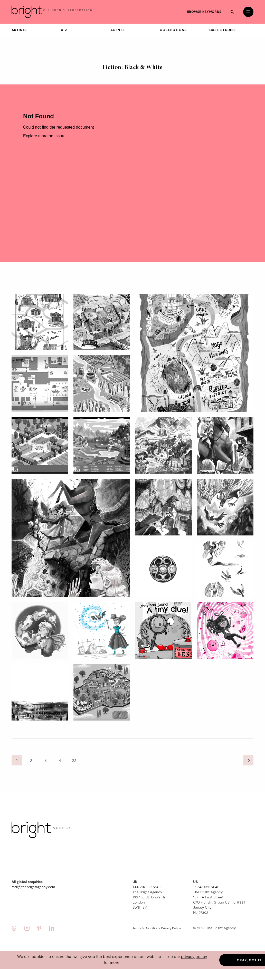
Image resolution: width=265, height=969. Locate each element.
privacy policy (194, 956)
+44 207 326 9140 (146, 887)
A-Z (64, 30)
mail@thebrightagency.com (33, 887)
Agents (117, 30)
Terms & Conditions (146, 928)
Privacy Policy (171, 928)
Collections (173, 30)
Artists (19, 30)
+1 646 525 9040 (206, 887)
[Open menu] (248, 12)
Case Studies (222, 30)
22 (74, 760)
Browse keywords (204, 11)
